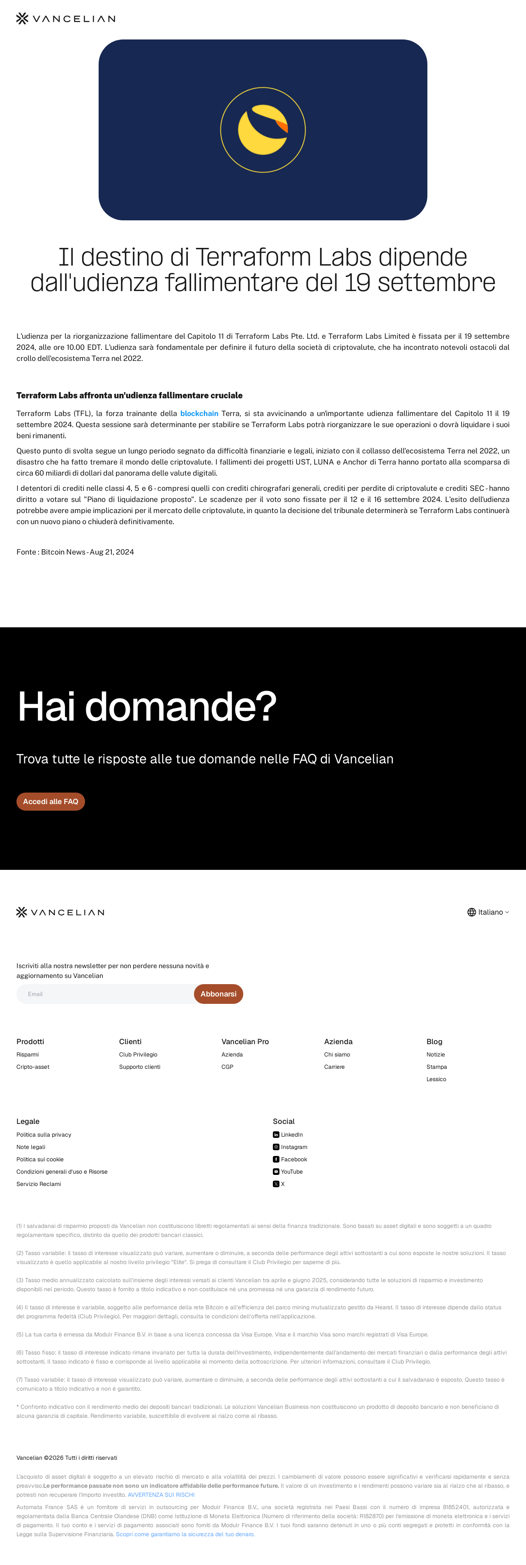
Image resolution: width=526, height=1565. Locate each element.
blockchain (199, 413)
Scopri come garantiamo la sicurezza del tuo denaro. (185, 1534)
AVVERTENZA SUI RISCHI (161, 1494)
